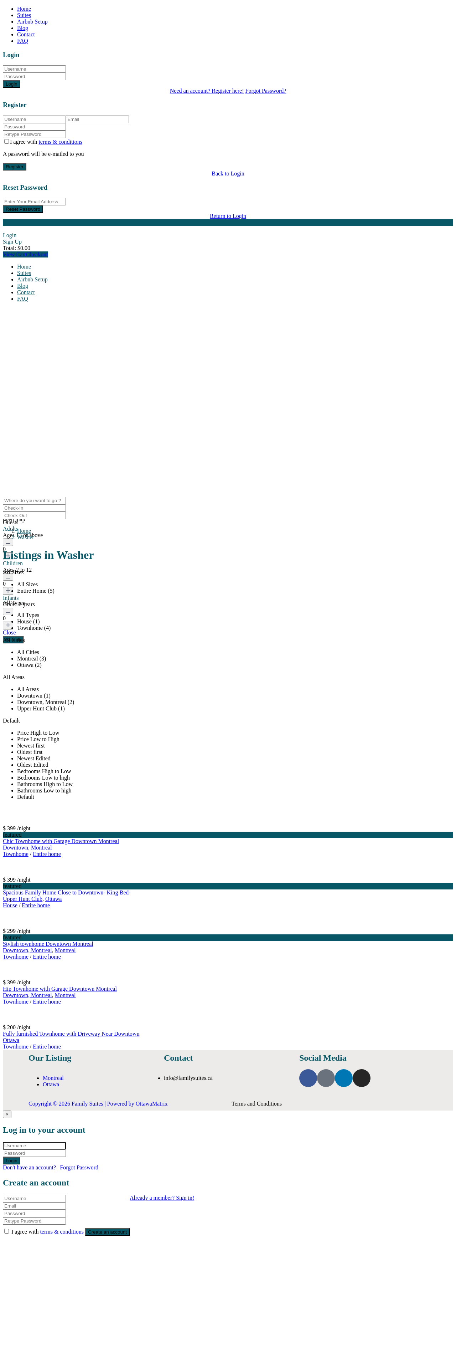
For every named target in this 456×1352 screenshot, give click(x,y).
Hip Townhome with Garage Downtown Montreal (60, 989)
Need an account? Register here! (207, 91)
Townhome (15, 854)
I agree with (46, 142)
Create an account (107, 1232)
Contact (26, 34)
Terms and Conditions (257, 1104)
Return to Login (228, 216)
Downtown (15, 848)
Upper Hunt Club (22, 899)
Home (24, 9)
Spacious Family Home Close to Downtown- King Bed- (67, 892)
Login (11, 84)
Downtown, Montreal (27, 950)
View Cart (14, 254)
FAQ (22, 41)
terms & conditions (60, 142)
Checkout (37, 254)
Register (15, 166)
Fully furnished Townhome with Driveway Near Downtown (71, 1034)
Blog (22, 28)
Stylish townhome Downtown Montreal (48, 944)
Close (9, 632)
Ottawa (53, 899)
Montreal (41, 848)
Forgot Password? (265, 91)
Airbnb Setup (32, 22)
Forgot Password (79, 1167)
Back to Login (228, 173)
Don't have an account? (29, 1167)
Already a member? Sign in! (162, 1198)
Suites (24, 15)
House (10, 905)
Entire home (47, 854)
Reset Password (23, 209)
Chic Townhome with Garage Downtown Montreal (61, 841)
